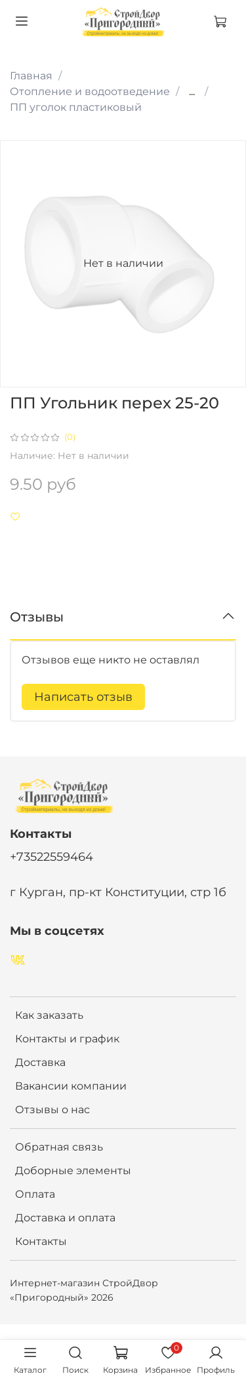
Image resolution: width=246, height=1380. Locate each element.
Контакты (41, 1241)
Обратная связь (59, 1147)
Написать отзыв (83, 697)
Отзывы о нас (52, 1109)
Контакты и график (67, 1039)
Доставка (40, 1062)
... (192, 92)
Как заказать (49, 1015)
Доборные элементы (73, 1170)
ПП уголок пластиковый (76, 107)
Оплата (35, 1194)
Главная (31, 75)
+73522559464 (51, 856)
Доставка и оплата (65, 1218)
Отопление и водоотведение (90, 91)
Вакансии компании (71, 1086)
